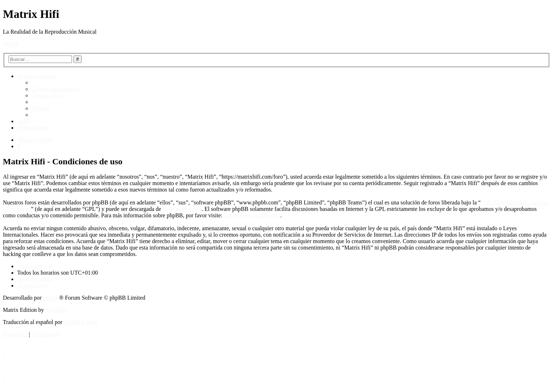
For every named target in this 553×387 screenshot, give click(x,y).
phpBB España (81, 322)
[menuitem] (55, 89)
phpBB (51, 298)
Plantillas (56, 310)
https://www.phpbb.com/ (252, 215)
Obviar (11, 44)
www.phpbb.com (182, 209)
